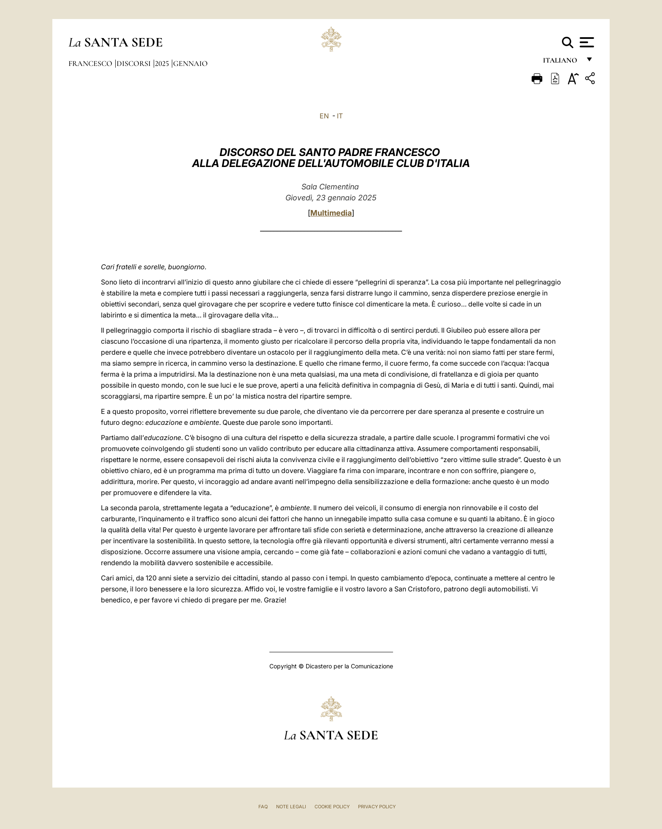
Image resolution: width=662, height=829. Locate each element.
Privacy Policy (377, 807)
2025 (163, 63)
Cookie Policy (332, 807)
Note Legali (291, 807)
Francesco (91, 63)
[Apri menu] (586, 42)
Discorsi (134, 63)
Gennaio (190, 63)
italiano (561, 62)
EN (324, 116)
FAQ (263, 807)
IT (340, 116)
